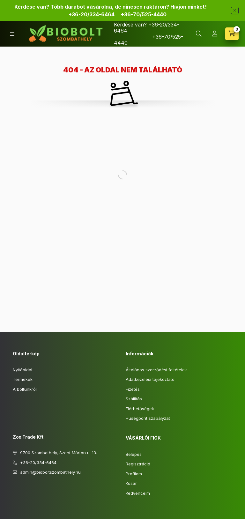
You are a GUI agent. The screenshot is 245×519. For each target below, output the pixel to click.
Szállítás (134, 398)
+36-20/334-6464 (92, 14)
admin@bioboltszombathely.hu (50, 472)
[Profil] (214, 33)
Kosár (131, 483)
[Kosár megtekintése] (232, 33)
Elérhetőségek (140, 408)
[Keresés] (198, 33)
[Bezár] (235, 10)
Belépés (134, 454)
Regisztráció (138, 463)
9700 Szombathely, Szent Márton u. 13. (58, 452)
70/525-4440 (143, 14)
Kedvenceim (138, 493)
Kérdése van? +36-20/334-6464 (146, 27)
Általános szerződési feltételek (156, 369)
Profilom (134, 473)
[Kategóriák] (12, 34)
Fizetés (133, 389)
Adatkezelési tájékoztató (150, 379)
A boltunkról (25, 389)
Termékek (23, 379)
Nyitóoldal (22, 369)
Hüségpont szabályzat (148, 418)
